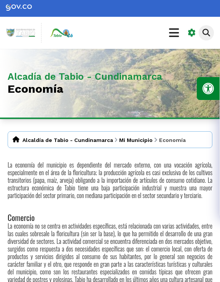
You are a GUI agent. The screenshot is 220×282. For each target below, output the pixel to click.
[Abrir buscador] (206, 32)
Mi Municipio (136, 140)
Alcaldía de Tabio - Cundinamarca (67, 140)
